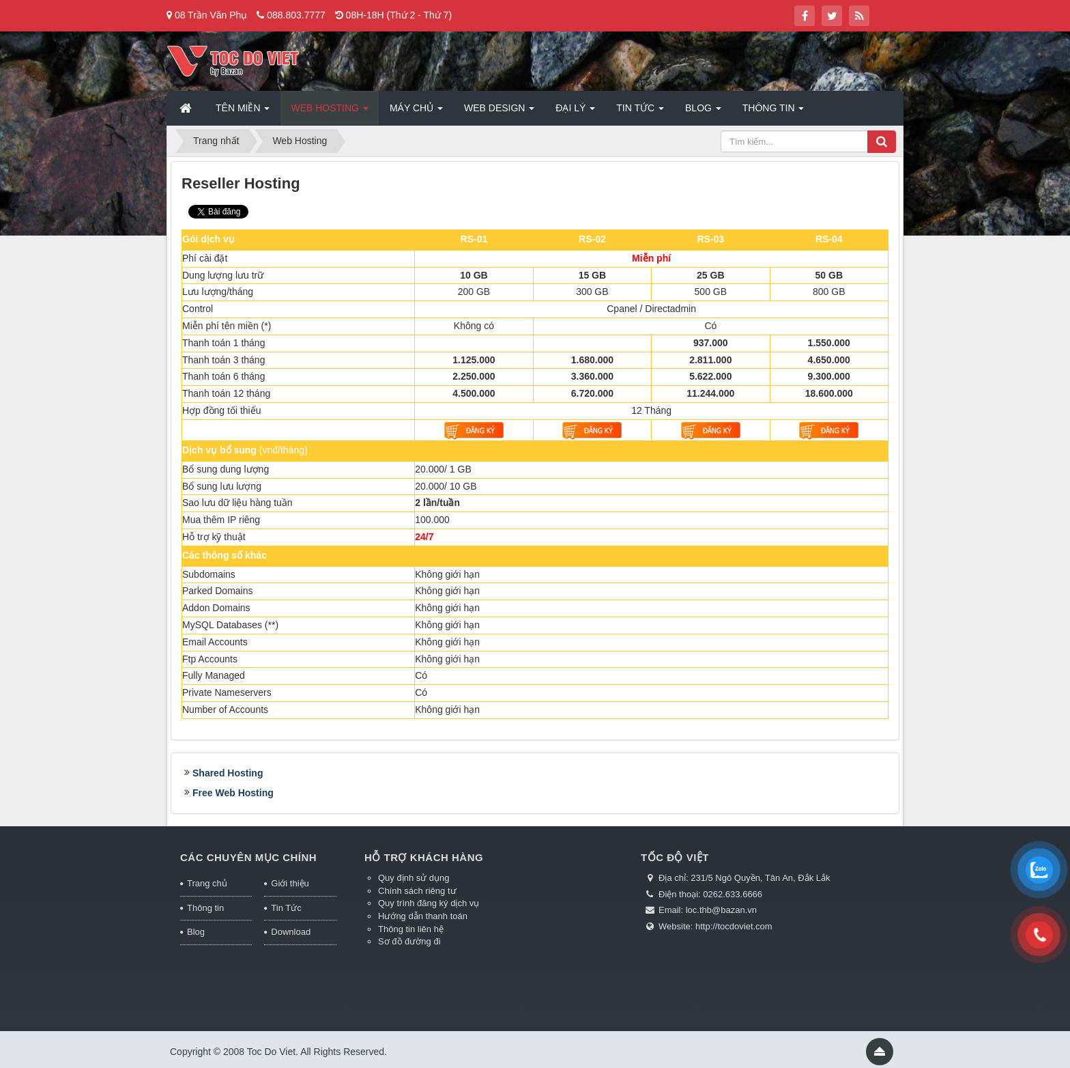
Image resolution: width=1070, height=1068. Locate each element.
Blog (196, 932)
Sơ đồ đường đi (409, 941)
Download (290, 932)
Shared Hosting (227, 773)
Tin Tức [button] (640, 112)
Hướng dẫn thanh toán (422, 916)
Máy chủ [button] (416, 112)
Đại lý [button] (575, 112)
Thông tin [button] (773, 112)
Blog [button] (703, 112)
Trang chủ (207, 883)
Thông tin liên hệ (411, 929)
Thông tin (205, 908)
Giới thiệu (289, 883)
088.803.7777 (296, 15)
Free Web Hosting (233, 792)
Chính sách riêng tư (417, 891)
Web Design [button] (499, 112)
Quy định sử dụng (414, 878)
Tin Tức (286, 908)
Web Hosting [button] (329, 112)
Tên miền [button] (243, 112)
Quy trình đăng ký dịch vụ (428, 903)
